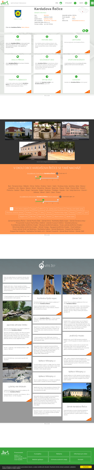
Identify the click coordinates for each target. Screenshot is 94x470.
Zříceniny (49, 213)
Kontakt (80, 459)
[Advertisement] (47, 108)
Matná (22, 188)
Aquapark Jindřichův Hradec (59, 227)
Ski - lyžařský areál (51, 209)
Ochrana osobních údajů (59, 459)
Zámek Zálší (80, 231)
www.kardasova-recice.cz (78, 20)
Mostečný (40, 188)
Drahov (43, 186)
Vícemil (83, 190)
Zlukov (58, 192)
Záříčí (48, 192)
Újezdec (62, 190)
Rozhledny (29, 213)
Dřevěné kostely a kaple (60, 213)
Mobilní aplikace (37, 459)
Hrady (36, 213)
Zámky (42, 213)
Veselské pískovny (71, 223)
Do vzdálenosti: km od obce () (39, 196)
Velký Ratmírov (75, 190)
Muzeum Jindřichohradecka (48, 225)
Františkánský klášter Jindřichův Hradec (24, 225)
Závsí (53, 192)
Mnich (23, 27)
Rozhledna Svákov (44, 229)
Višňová (36, 192)
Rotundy (72, 213)
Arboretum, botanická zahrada (14, 213)
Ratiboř (16, 190)
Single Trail (41, 216)
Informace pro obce (80, 454)
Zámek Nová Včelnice (66, 231)
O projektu (37, 454)
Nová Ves (55, 188)
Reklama (59, 454)
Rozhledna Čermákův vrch (36, 231)
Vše (12, 209)
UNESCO (41, 209)
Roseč (28, 190)
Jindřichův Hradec (48, 19)
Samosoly (34, 190)
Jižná (77, 186)
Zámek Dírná (46, 221)
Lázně (86, 213)
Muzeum (49, 216)
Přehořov (10, 190)
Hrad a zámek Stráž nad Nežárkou (24, 229)
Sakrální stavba (70, 216)
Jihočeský (46, 15)
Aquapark (33, 209)
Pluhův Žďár (74, 188)
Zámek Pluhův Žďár (33, 221)
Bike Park (32, 216)
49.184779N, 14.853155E (50, 20)
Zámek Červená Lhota (77, 221)
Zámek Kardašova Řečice (16, 221)
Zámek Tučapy (43, 227)
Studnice (48, 190)
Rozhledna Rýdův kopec (60, 221)
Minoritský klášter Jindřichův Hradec (25, 227)
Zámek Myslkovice (57, 229)
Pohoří (82, 188)
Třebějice (55, 190)
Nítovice (27, 27)
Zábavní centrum (58, 216)
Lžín (17, 188)
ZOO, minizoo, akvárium (21, 209)
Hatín (54, 186)
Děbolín (26, 186)
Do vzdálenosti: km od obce (41, 173)
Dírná (32, 186)
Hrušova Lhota (63, 186)
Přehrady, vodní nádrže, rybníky (75, 209)
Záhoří (42, 192)
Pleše (67, 188)
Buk (9, 186)
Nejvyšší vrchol (24, 216)
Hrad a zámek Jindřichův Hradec (71, 225)
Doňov (37, 186)
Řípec (23, 190)
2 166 (73, 17)
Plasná (62, 188)
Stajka (41, 190)
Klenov (82, 186)
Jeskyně (79, 213)
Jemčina (72, 186)
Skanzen (61, 209)
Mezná (28, 188)
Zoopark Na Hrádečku (72, 229)
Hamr (49, 186)
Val (67, 190)
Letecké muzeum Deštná (54, 223)
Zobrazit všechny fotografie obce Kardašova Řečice (47, 161)
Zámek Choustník (52, 231)
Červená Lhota (17, 186)
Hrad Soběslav (76, 227)
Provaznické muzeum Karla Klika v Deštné (30, 223)
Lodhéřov (11, 188)
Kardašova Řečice (48, 9)
